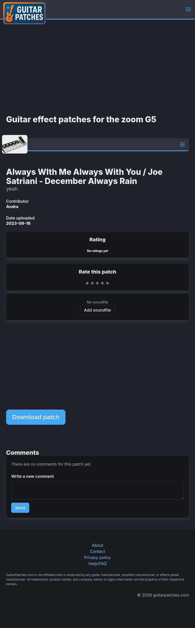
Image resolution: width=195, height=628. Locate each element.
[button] (188, 9)
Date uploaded (20, 217)
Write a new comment (32, 476)
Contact (97, 551)
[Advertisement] (97, 67)
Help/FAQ (97, 563)
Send (20, 507)
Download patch (35, 417)
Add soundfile (97, 310)
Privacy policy (97, 557)
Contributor (17, 201)
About (97, 545)
